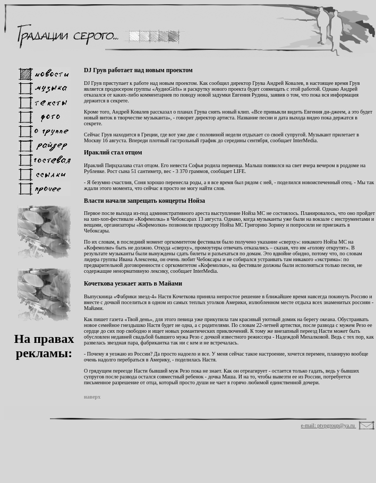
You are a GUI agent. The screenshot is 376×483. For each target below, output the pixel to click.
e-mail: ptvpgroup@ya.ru (328, 425)
